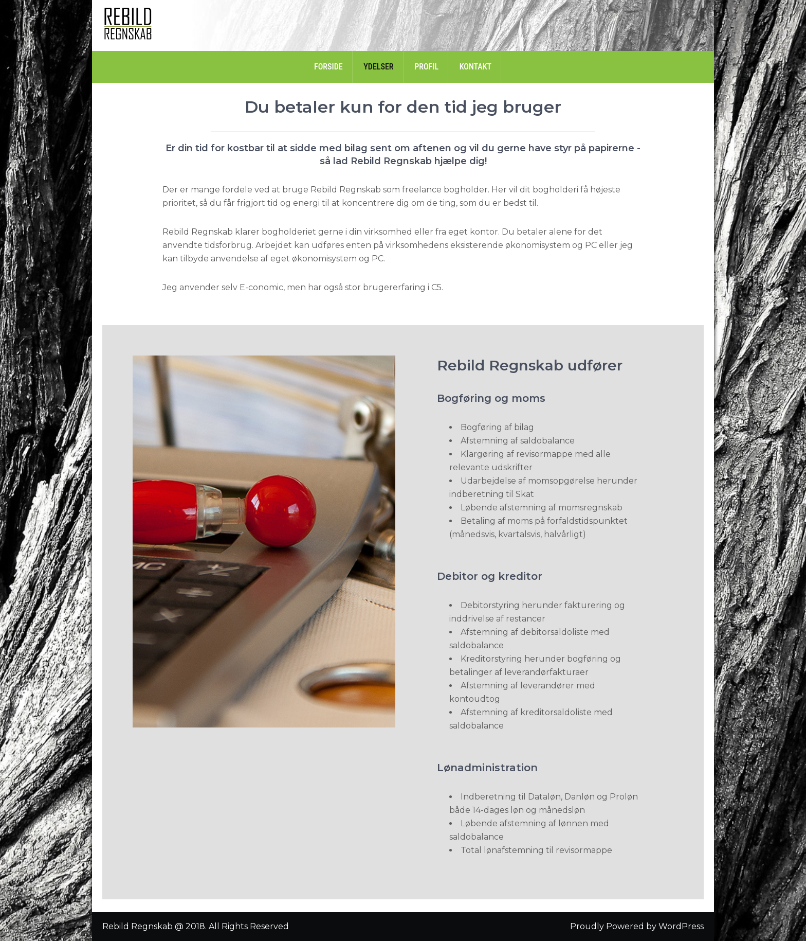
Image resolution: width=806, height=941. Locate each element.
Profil (426, 67)
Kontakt (475, 67)
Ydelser (378, 67)
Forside (328, 67)
